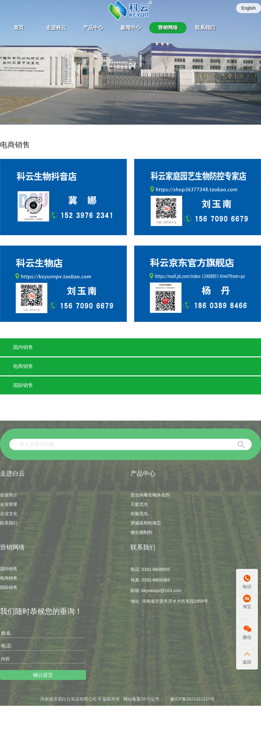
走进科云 (56, 27)
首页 (19, 27)
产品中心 (93, 27)
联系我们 (205, 27)
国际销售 (23, 385)
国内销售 (23, 347)
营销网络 (168, 27)
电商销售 (23, 366)
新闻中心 (130, 27)
